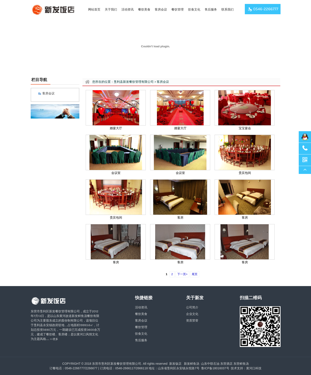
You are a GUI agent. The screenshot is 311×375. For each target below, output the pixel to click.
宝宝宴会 (245, 128)
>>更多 (54, 339)
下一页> (182, 274)
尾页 (194, 274)
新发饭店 (175, 363)
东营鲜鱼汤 (241, 363)
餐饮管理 (177, 9)
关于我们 (111, 9)
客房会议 (161, 9)
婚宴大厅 (116, 128)
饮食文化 (194, 9)
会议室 (116, 173)
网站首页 (94, 9)
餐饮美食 (144, 9)
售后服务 (211, 9)
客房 (180, 217)
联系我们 (227, 9)
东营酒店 (226, 363)
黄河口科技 (253, 368)
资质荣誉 (192, 320)
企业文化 (192, 314)
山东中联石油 (210, 363)
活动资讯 (127, 9)
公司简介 (192, 307)
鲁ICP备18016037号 (214, 368)
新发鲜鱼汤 (191, 363)
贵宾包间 (245, 173)
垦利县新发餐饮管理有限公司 (134, 82)
